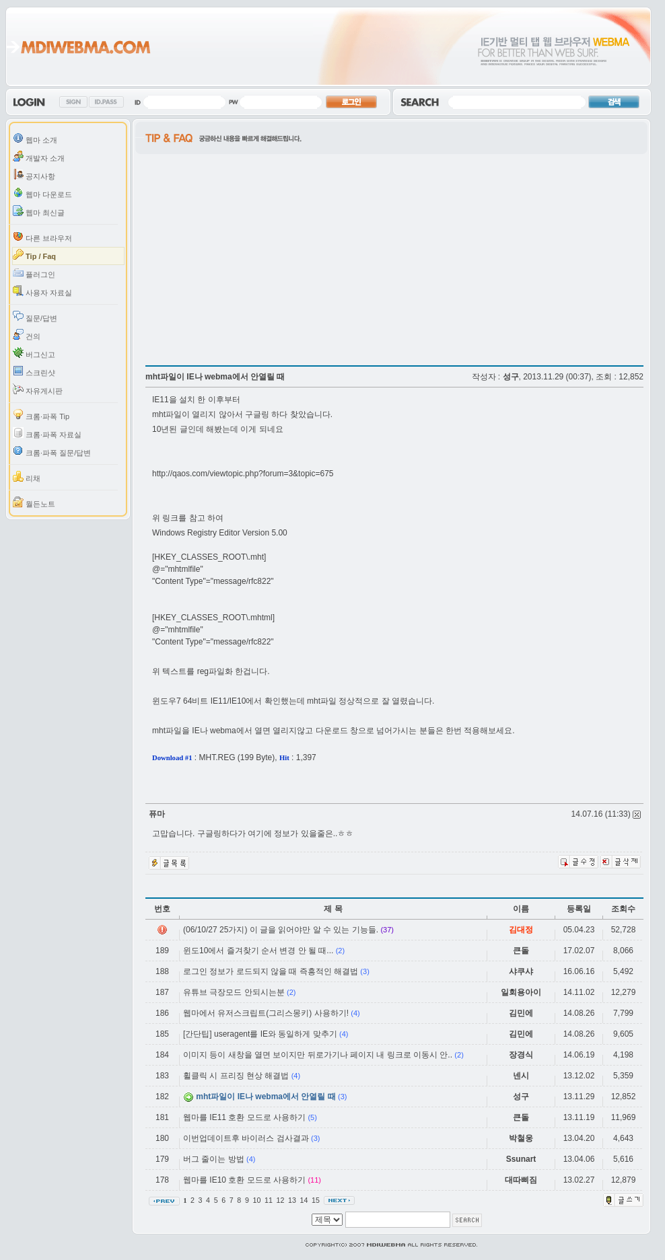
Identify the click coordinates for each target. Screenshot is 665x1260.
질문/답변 (35, 316)
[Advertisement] (258, 255)
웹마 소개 (35, 138)
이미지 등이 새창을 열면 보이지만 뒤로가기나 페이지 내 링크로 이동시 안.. (317, 1055)
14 (305, 1200)
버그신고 (34, 353)
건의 (26, 334)
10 (257, 1200)
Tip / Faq (34, 254)
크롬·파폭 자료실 (47, 433)
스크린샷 (34, 371)
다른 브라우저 (42, 236)
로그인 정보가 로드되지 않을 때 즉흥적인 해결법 (270, 971)
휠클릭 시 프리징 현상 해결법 (236, 1075)
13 (293, 1200)
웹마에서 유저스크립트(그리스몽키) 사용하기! (266, 1013)
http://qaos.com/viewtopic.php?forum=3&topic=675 (243, 473)
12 (281, 1200)
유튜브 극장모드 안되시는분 (234, 992)
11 (270, 1200)
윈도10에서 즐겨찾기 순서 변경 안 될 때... (258, 950)
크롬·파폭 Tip (41, 414)
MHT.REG (217, 757)
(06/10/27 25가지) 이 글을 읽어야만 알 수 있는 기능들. (280, 929)
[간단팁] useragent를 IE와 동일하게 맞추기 (260, 1034)
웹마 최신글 (39, 211)
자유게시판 (38, 389)
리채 (26, 476)
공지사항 (34, 174)
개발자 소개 (39, 156)
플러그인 (34, 273)
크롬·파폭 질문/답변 (52, 451)
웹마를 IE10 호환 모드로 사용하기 (244, 1180)
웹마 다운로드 (42, 192)
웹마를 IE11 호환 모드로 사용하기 (244, 1117)
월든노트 (34, 502)
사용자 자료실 (42, 291)
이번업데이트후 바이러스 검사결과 (246, 1138)
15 (317, 1200)
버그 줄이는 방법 (213, 1159)
